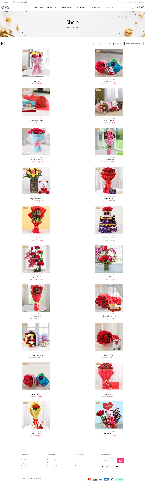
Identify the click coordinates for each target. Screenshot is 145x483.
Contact (141, 2)
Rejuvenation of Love (109, 316)
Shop (72, 27)
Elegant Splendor (36, 159)
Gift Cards (127, 2)
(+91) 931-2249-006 (20, 2)
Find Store (5, 2)
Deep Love (108, 394)
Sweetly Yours (108, 355)
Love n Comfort (36, 433)
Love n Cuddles (109, 120)
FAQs (134, 2)
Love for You (36, 238)
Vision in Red (108, 199)
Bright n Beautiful (36, 199)
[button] (142, 7)
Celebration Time (109, 81)
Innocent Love (109, 277)
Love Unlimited (109, 433)
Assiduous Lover (36, 316)
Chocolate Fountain (109, 238)
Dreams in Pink (109, 159)
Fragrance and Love (36, 355)
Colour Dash (36, 81)
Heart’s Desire (36, 394)
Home (67, 27)
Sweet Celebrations (36, 120)
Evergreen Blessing (36, 277)
